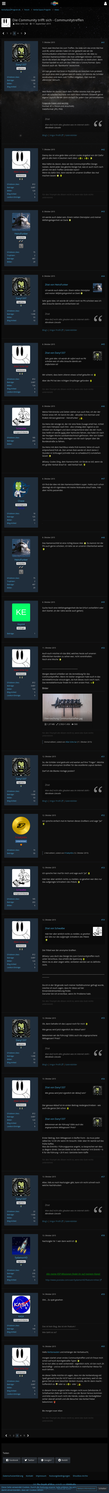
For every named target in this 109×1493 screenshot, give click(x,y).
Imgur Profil (55, 135)
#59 (103, 1294)
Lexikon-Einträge (13, 197)
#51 (103, 756)
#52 (103, 815)
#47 (103, 478)
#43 (103, 211)
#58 (103, 1235)
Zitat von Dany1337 (55, 352)
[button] (105, 3)
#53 (103, 867)
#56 (103, 1078)
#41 (103, 42)
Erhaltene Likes (13, 77)
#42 (103, 149)
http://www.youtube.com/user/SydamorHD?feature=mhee (72, 1280)
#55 (103, 1018)
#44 (103, 276)
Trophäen (11, 255)
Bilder (9, 83)
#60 (103, 1346)
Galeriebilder (71, 135)
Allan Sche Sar (21, 23)
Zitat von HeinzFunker (56, 284)
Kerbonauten (53, 1352)
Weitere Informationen (86, 1488)
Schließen (102, 1488)
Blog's (45, 135)
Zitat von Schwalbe (55, 928)
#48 (103, 537)
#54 (103, 919)
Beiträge (10, 80)
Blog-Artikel (11, 87)
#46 (103, 406)
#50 (103, 647)
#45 (103, 344)
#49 (103, 602)
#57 (103, 1176)
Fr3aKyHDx (69, 853)
